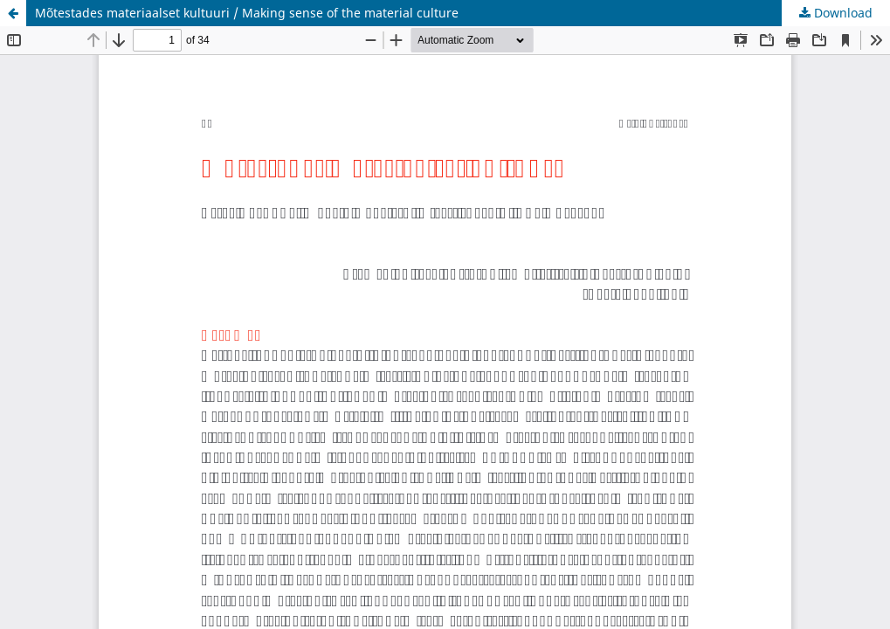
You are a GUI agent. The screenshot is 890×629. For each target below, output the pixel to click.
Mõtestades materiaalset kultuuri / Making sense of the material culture (247, 12)
